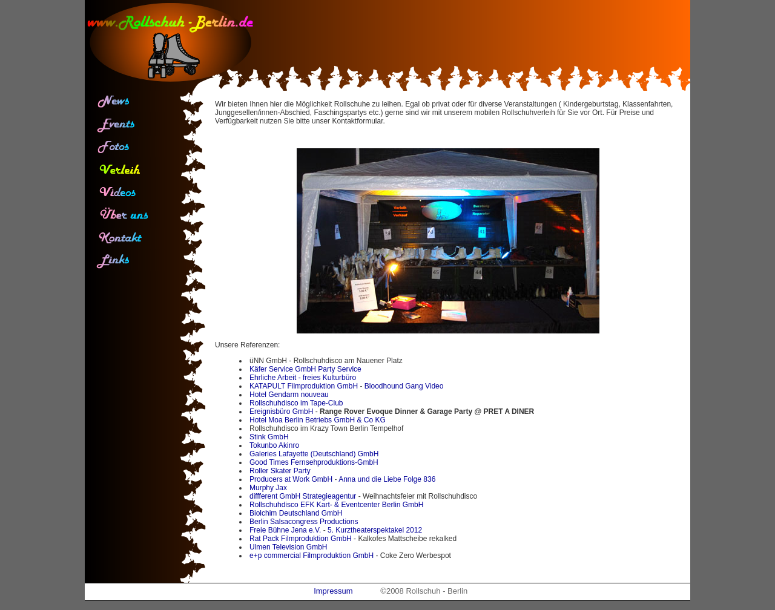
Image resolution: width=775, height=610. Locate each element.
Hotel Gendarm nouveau (289, 394)
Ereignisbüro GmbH (281, 411)
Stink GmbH (269, 437)
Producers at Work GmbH (290, 479)
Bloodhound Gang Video (404, 386)
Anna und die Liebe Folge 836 (386, 479)
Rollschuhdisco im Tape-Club (296, 403)
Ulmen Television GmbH (288, 547)
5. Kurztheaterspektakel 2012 (375, 530)
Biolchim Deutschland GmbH (295, 513)
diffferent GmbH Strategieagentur (302, 496)
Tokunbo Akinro (274, 445)
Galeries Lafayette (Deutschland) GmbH (313, 454)
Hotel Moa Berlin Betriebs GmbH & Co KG (317, 420)
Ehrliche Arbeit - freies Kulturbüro (302, 377)
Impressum (333, 590)
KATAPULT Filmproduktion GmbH (303, 386)
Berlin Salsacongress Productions (303, 521)
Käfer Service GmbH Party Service (305, 369)
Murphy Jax (268, 488)
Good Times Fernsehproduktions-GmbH (313, 462)
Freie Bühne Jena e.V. (285, 530)
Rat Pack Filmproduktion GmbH (300, 538)
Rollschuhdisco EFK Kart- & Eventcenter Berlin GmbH (336, 504)
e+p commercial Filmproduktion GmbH (311, 555)
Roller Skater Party (280, 471)
